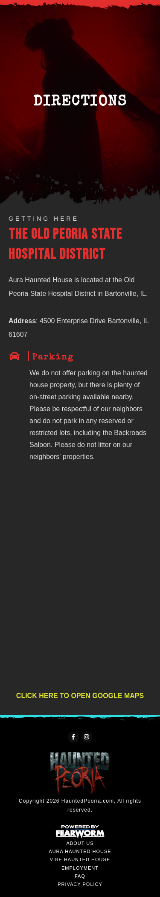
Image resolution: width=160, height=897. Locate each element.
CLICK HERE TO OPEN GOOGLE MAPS (80, 695)
